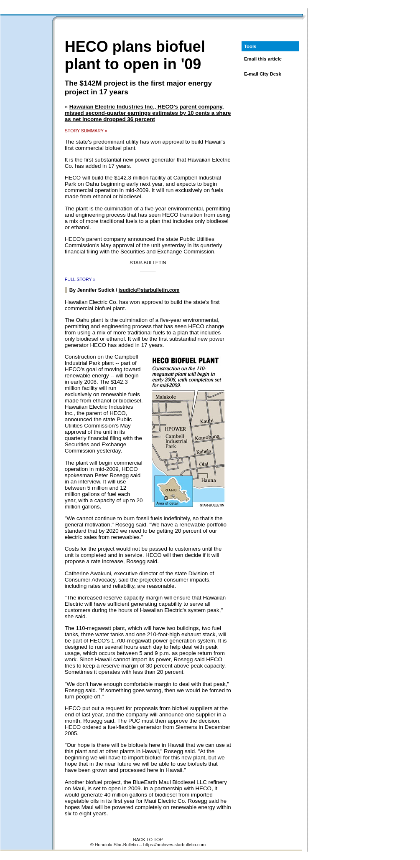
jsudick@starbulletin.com (149, 290)
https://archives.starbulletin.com (174, 844)
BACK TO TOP (148, 839)
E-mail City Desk (262, 73)
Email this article (263, 58)
